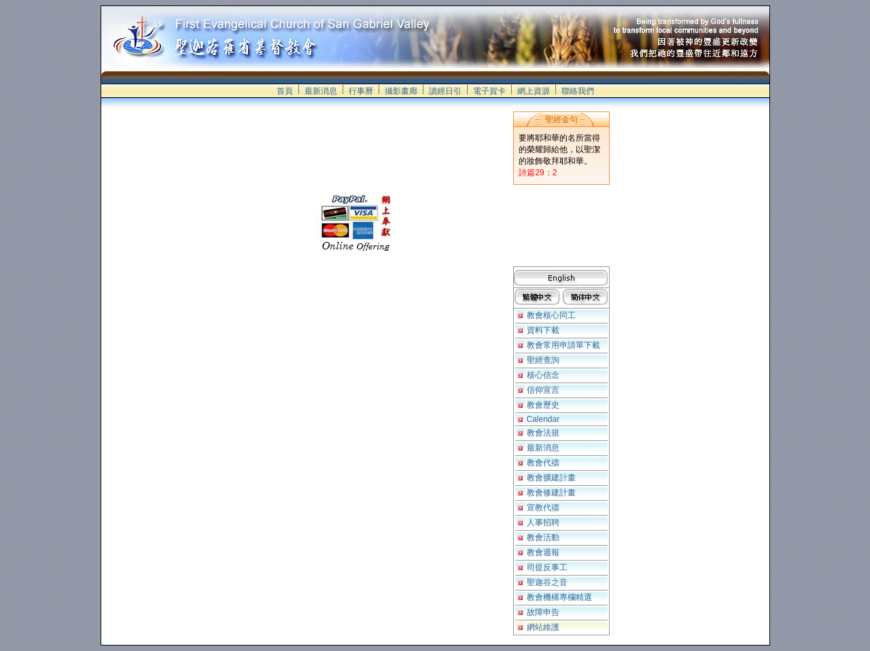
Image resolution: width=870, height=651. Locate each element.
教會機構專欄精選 (559, 597)
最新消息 (320, 91)
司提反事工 (547, 567)
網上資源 (533, 91)
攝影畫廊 (401, 91)
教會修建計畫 (551, 492)
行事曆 (361, 91)
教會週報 (543, 552)
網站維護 (543, 627)
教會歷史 (543, 405)
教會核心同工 (551, 315)
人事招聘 (543, 522)
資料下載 (543, 330)
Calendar (543, 419)
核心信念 (543, 375)
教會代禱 (543, 463)
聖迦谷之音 (547, 582)
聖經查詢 (543, 360)
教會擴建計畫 (551, 477)
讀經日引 (445, 91)
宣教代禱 (543, 507)
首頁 (285, 91)
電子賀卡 (489, 91)
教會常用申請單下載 (563, 345)
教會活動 (543, 537)
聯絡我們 (577, 91)
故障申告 (543, 612)
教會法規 (543, 433)
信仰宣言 (543, 390)
